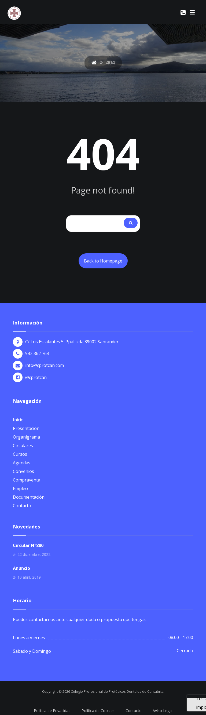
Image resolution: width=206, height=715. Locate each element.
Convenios (23, 471)
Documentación (29, 497)
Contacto (22, 506)
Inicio (18, 420)
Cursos (20, 454)
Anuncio (21, 568)
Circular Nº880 (28, 545)
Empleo (20, 488)
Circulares (23, 445)
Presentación (26, 428)
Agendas (21, 463)
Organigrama (26, 437)
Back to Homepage (103, 261)
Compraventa (26, 480)
